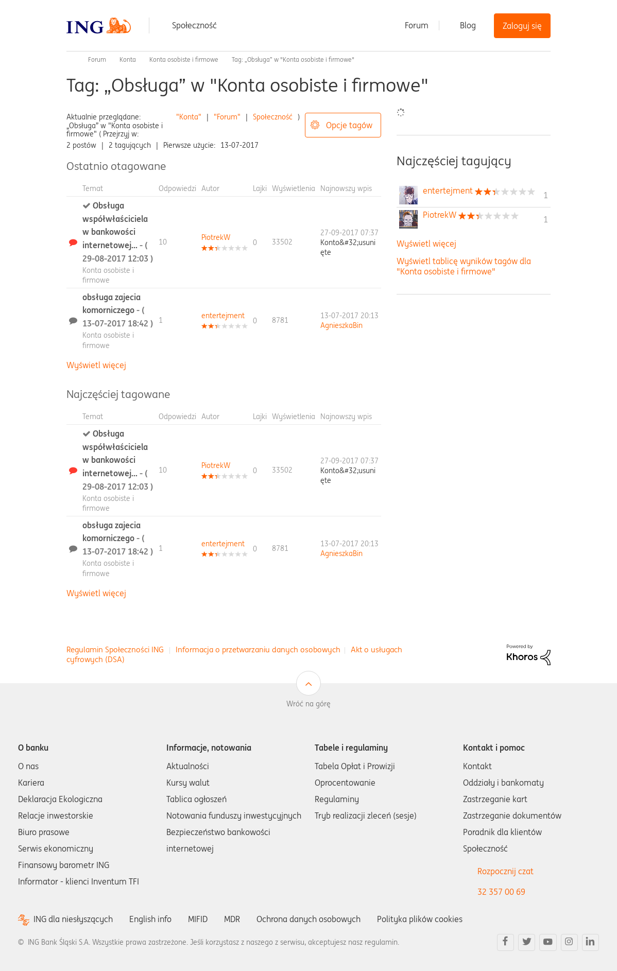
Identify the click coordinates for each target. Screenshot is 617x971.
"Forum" (227, 117)
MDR (232, 919)
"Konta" (188, 117)
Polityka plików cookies (419, 919)
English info (150, 919)
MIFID (198, 919)
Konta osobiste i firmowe (183, 59)
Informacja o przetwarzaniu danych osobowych (258, 649)
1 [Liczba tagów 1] (545, 195)
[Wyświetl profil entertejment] (223, 315)
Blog (468, 25)
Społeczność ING (70, 60)
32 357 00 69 (501, 892)
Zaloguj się (522, 26)
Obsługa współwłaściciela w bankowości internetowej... (117, 231)
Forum (417, 25)
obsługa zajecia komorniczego (117, 310)
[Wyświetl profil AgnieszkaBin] (341, 325)
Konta (127, 59)
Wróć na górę (308, 703)
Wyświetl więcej (96, 365)
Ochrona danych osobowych (308, 919)
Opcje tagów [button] (349, 125)
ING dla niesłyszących (73, 919)
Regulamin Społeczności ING (115, 649)
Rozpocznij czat (505, 871)
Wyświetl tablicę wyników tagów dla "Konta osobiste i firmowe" (464, 266)
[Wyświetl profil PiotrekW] (215, 237)
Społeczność (194, 25)
